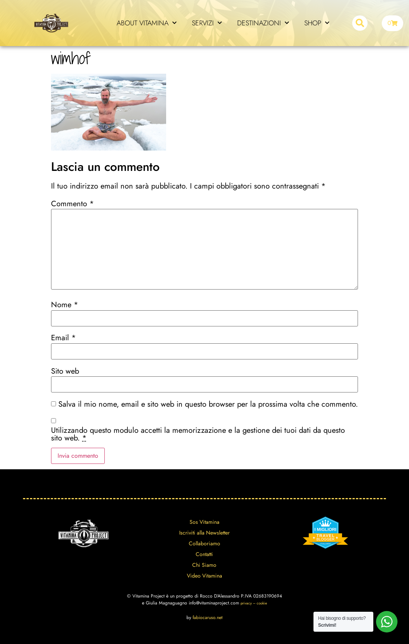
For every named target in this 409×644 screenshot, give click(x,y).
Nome (64, 305)
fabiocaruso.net (208, 617)
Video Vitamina (204, 575)
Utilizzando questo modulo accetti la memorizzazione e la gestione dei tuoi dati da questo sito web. (198, 434)
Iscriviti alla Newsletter (204, 532)
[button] (360, 23)
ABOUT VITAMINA (146, 23)
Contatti (204, 554)
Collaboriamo (204, 543)
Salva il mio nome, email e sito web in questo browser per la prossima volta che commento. (208, 404)
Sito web (65, 371)
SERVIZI (207, 23)
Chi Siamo (204, 565)
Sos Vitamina (204, 522)
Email (63, 338)
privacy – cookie (254, 603)
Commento (72, 204)
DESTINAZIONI (263, 23)
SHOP (316, 23)
